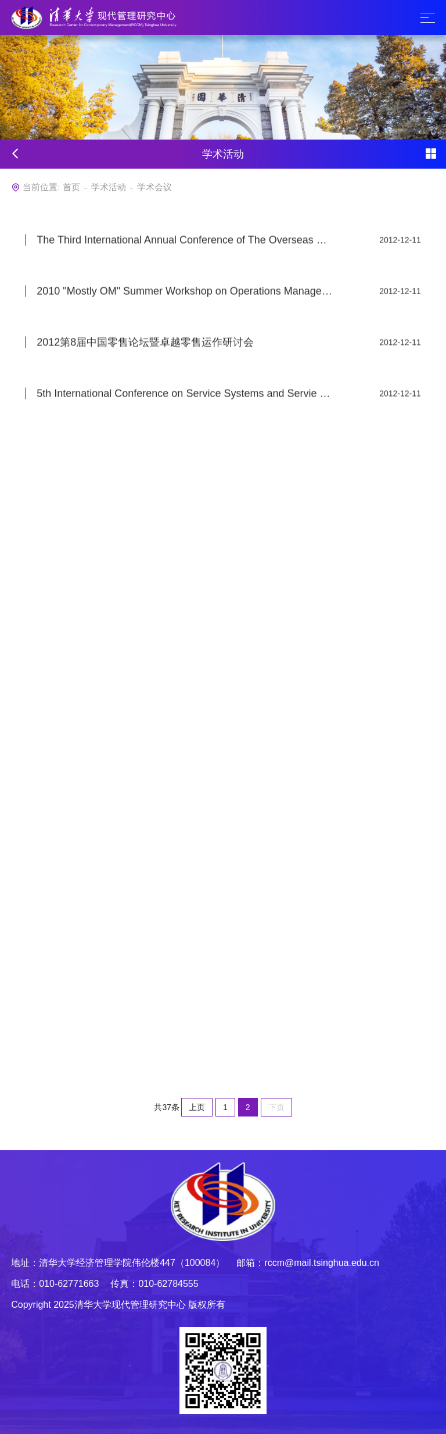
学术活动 (108, 187)
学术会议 (154, 187)
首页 (71, 187)
